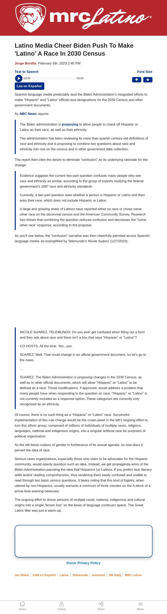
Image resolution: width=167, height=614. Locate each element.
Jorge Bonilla (25, 63)
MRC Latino (133, 575)
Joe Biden (22, 575)
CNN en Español (44, 575)
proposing (70, 124)
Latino (64, 575)
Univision (98, 575)
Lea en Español (29, 86)
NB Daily (115, 575)
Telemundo (80, 575)
